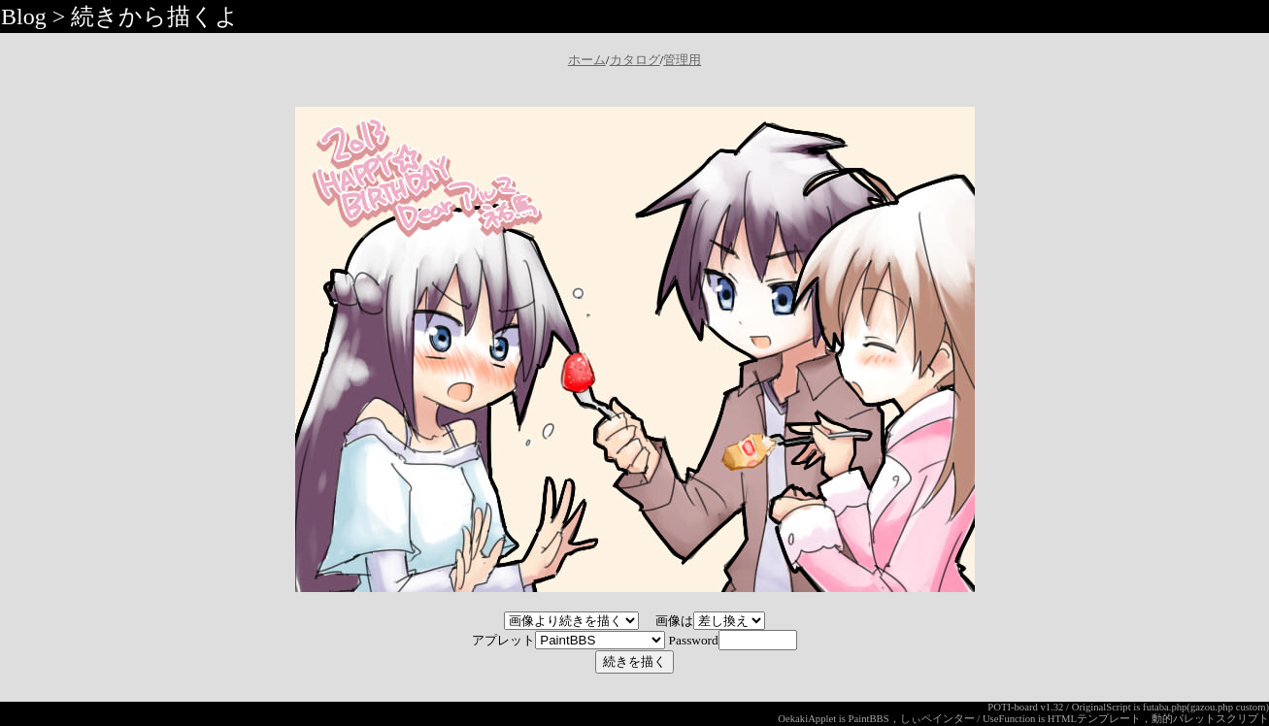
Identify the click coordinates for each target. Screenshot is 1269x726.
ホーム (587, 59)
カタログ (635, 59)
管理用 (682, 59)
